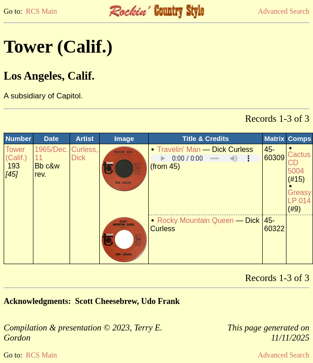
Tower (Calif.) (16, 154)
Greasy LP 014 (300, 197)
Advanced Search (283, 11)
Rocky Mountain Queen (195, 220)
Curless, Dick (84, 154)
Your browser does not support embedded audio (205, 158)
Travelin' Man (178, 149)
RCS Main (41, 11)
